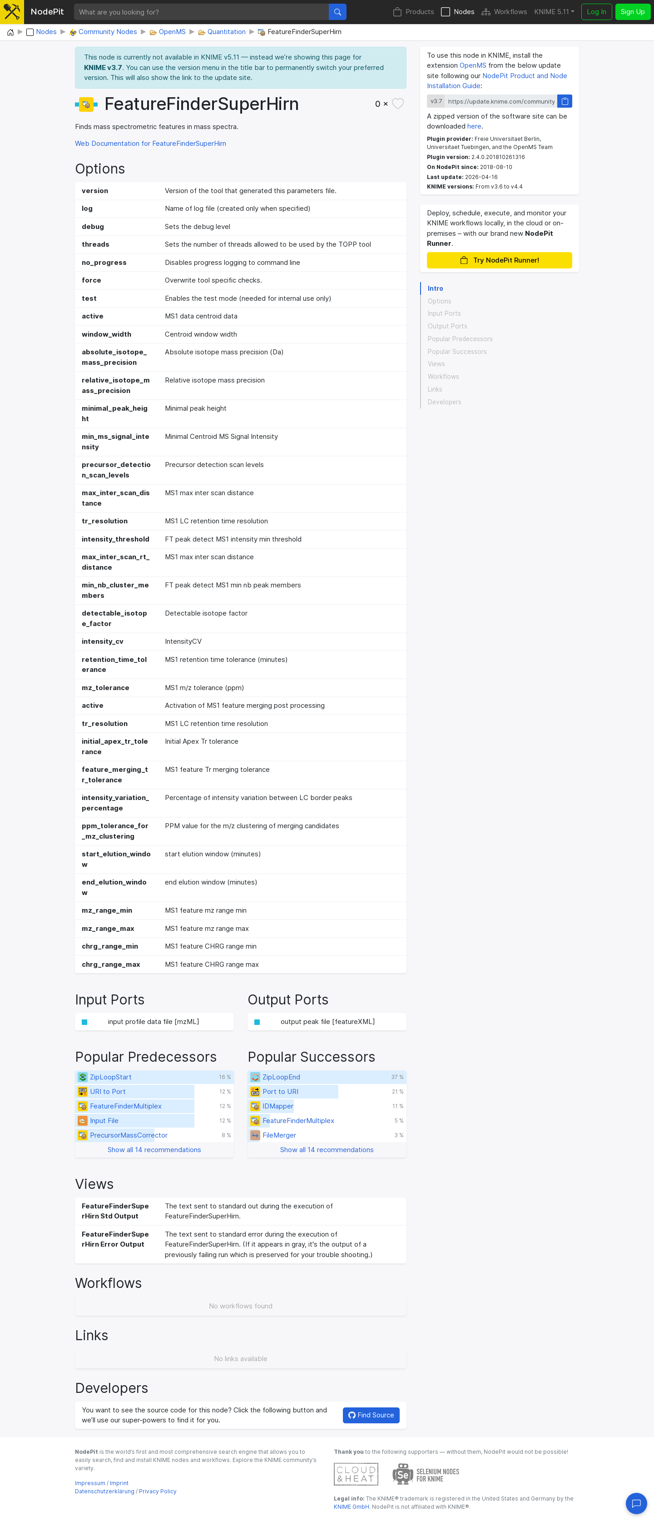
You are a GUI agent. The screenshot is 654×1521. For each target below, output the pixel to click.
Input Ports (444, 313)
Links (435, 389)
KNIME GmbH (351, 1506)
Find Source (371, 1415)
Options (439, 301)
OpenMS (473, 65)
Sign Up (633, 11)
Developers (444, 402)
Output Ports (447, 326)
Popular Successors (457, 351)
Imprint (119, 1483)
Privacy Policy (158, 1491)
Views (436, 364)
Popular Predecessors (460, 339)
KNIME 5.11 (551, 11)
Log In (596, 11)
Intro (435, 288)
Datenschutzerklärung (104, 1491)
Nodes (458, 12)
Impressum (90, 1483)
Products (413, 12)
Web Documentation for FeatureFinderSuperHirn (150, 143)
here (474, 126)
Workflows (504, 12)
